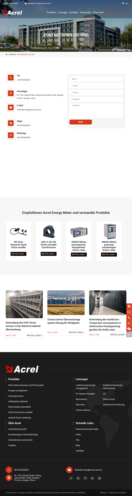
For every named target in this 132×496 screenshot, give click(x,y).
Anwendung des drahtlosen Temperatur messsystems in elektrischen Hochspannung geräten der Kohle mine (105, 324)
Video (78, 434)
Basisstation (81, 399)
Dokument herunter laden (87, 429)
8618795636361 (10, 3)
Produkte (51, 12)
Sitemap (103, 492)
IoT (104, 394)
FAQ (77, 440)
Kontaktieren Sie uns (115, 12)
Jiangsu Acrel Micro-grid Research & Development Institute (42, 492)
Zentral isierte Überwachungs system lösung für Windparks (63, 321)
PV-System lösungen (85, 394)
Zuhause (12, 54)
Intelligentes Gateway (18, 401)
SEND (80, 122)
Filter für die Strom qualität (20, 412)
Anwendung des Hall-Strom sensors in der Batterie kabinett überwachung (23, 326)
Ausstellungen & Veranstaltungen (23, 434)
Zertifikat (73, 12)
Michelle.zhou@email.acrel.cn (38, 3)
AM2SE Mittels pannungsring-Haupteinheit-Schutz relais (78, 246)
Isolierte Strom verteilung (19, 417)
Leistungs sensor (16, 396)
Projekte (12, 445)
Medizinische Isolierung (113, 404)
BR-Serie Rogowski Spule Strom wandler (19, 245)
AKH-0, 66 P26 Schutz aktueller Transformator (49, 245)
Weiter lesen (18, 254)
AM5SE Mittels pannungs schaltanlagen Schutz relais (109, 246)
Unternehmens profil (17, 429)
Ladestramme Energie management (85, 386)
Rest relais (80, 404)
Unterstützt (85, 12)
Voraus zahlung (83, 410)
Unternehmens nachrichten (20, 440)
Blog (78, 445)
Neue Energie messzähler (19, 407)
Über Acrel (98, 12)
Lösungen (62, 12)
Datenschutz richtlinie (117, 492)
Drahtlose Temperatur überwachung (113, 386)
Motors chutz (109, 399)
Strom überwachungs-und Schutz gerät (26, 385)
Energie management (17, 390)
